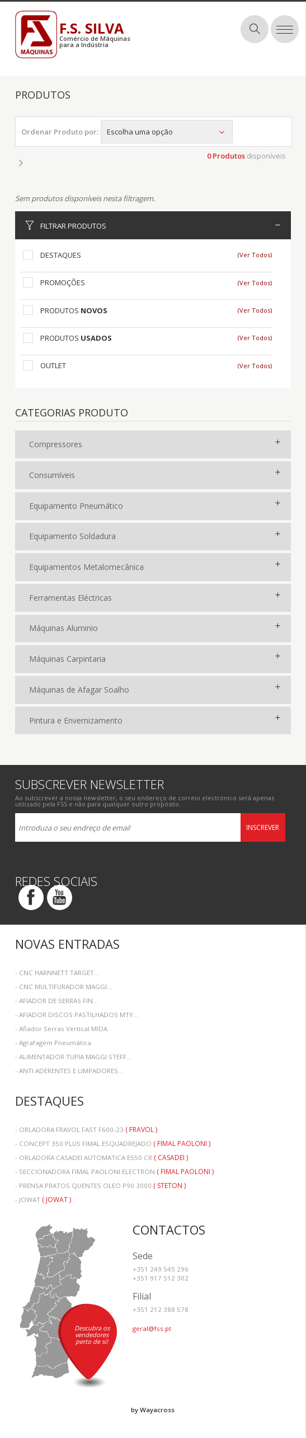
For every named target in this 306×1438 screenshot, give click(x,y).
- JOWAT (43, 1199)
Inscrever (262, 827)
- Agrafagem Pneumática (53, 1042)
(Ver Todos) (255, 255)
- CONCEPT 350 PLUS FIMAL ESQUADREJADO (112, 1143)
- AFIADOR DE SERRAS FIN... (56, 1000)
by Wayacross (153, 1409)
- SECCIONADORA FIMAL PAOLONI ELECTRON (114, 1171)
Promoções (62, 282)
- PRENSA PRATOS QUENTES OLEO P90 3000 (100, 1185)
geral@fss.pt (152, 1328)
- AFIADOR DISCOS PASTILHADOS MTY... (76, 1014)
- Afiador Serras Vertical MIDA (61, 1028)
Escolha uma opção (167, 132)
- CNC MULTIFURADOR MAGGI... (63, 986)
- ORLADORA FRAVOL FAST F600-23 (86, 1129)
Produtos (73, 310)
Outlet (53, 365)
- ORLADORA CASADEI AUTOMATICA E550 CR (101, 1157)
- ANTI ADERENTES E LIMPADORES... (69, 1070)
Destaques (60, 255)
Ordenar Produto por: (59, 132)
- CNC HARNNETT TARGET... (57, 972)
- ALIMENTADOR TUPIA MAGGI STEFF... (73, 1056)
